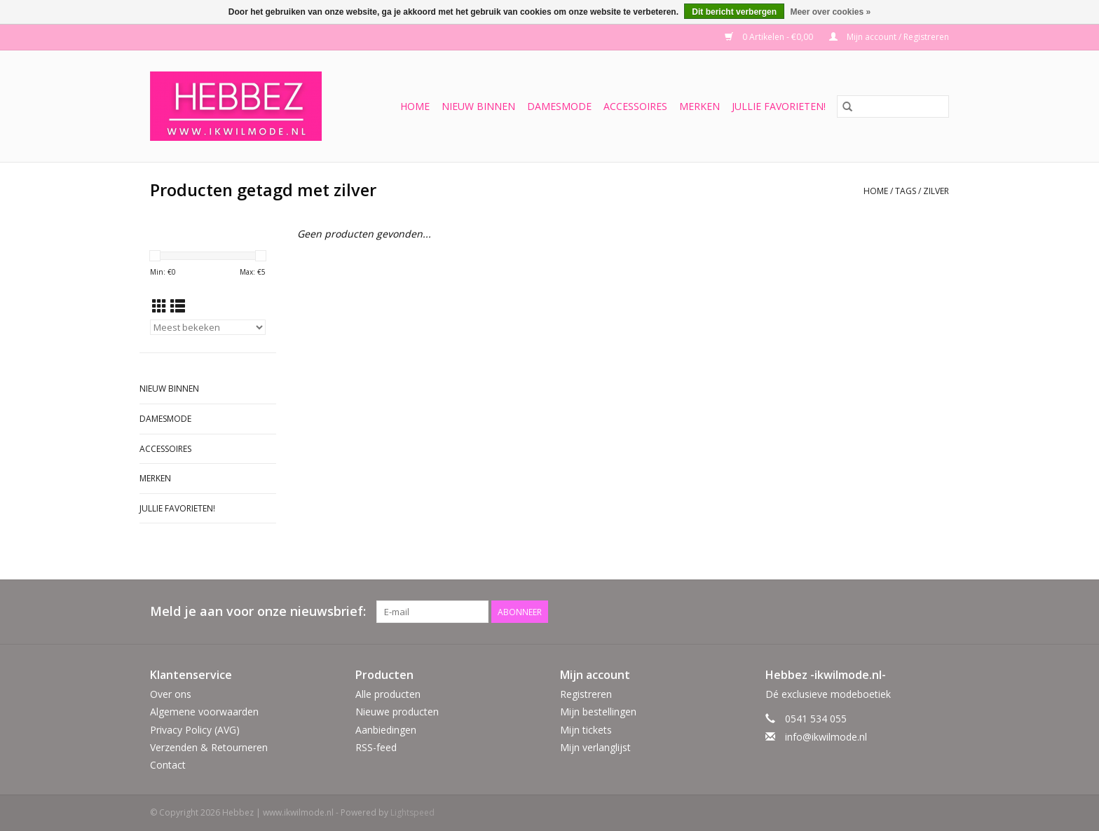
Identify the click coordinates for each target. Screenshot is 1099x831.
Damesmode (559, 106)
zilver (936, 191)
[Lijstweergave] (177, 306)
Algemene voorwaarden (204, 711)
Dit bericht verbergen (734, 12)
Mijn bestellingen (598, 711)
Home (415, 106)
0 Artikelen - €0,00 (770, 37)
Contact (168, 764)
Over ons (170, 694)
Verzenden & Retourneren (209, 747)
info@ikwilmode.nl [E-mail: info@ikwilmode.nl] (826, 736)
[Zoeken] (893, 106)
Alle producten (388, 694)
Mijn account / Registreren (889, 37)
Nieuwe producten (397, 711)
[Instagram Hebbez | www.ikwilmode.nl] (938, 611)
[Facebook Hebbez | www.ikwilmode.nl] (912, 611)
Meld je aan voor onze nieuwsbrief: (258, 611)
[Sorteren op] (208, 327)
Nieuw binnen (478, 106)
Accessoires (635, 106)
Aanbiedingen (385, 729)
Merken (699, 106)
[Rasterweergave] (159, 306)
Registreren (586, 694)
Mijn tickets (586, 729)
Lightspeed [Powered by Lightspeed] (412, 812)
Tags (905, 191)
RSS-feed (376, 747)
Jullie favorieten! (779, 106)
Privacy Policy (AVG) (195, 729)
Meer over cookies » (830, 12)
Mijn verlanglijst (595, 747)
